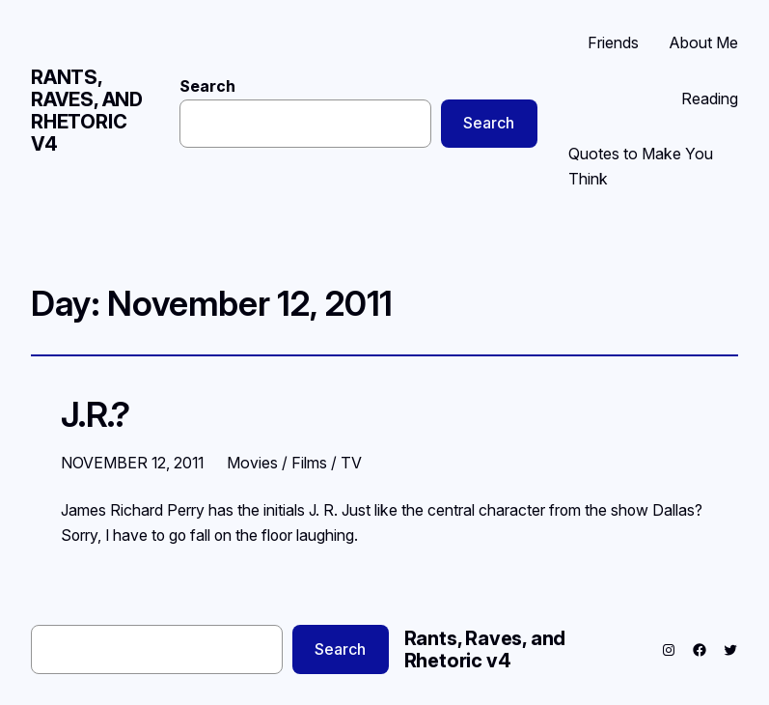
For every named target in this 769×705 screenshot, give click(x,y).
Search (207, 86)
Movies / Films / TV (294, 462)
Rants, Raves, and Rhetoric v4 (87, 110)
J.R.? (95, 415)
